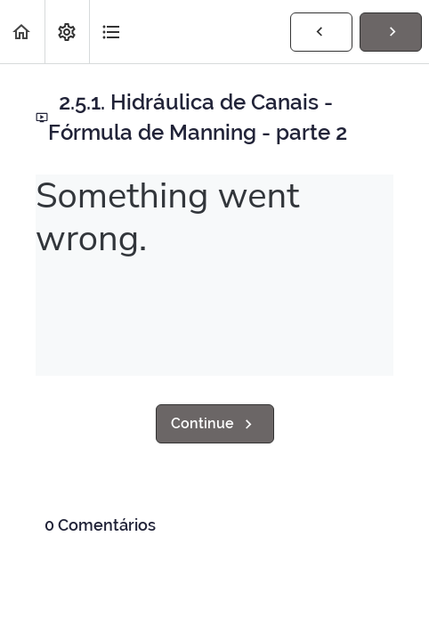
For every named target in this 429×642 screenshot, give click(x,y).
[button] (22, 31)
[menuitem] (67, 31)
